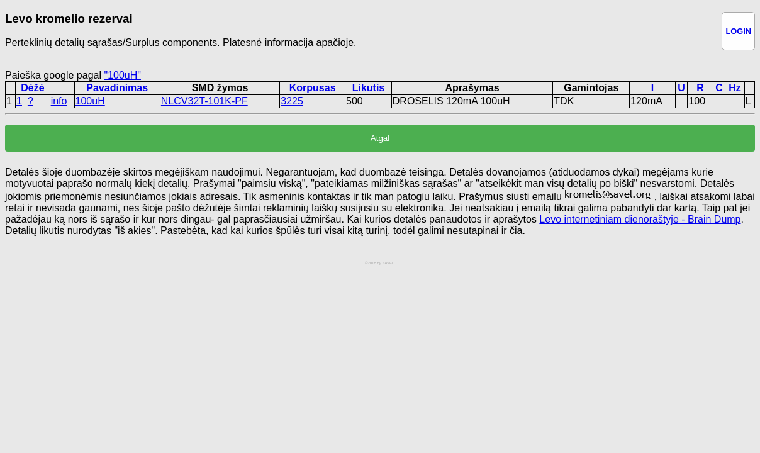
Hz (735, 87)
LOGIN (738, 31)
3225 (292, 101)
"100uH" (122, 75)
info (59, 101)
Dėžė (32, 87)
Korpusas (312, 87)
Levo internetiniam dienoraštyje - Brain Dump (639, 219)
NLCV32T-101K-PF (204, 101)
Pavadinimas (117, 87)
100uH (90, 101)
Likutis (368, 87)
